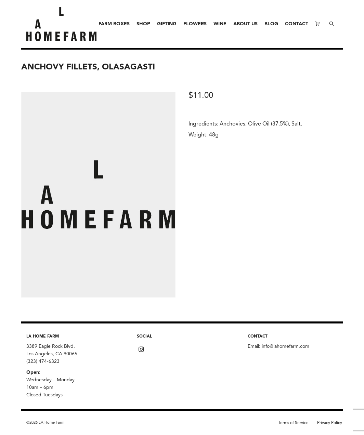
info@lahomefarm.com (285, 346)
